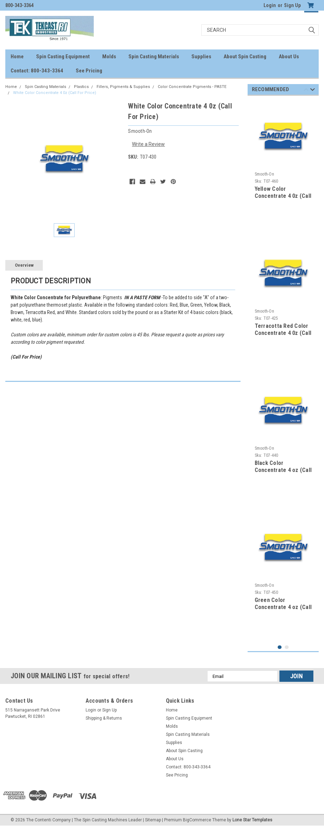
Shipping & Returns (104, 718)
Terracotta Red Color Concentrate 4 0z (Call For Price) (283, 333)
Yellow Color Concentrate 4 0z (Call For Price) (283, 195)
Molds (109, 56)
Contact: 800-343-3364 (37, 70)
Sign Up (292, 5)
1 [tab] (280, 647)
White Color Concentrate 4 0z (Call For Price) (54, 92)
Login (270, 5)
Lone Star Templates (252, 819)
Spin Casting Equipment (63, 56)
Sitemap (153, 819)
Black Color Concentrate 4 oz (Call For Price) (283, 470)
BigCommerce (197, 819)
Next (312, 90)
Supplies (201, 56)
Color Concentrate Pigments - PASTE (192, 86)
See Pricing (89, 70)
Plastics (81, 86)
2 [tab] (287, 647)
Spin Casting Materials (153, 56)
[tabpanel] (283, 165)
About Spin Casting (245, 56)
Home (17, 56)
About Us (289, 56)
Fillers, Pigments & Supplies (123, 86)
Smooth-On (264, 174)
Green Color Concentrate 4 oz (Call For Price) (283, 607)
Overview (24, 265)
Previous (306, 90)
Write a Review (148, 144)
